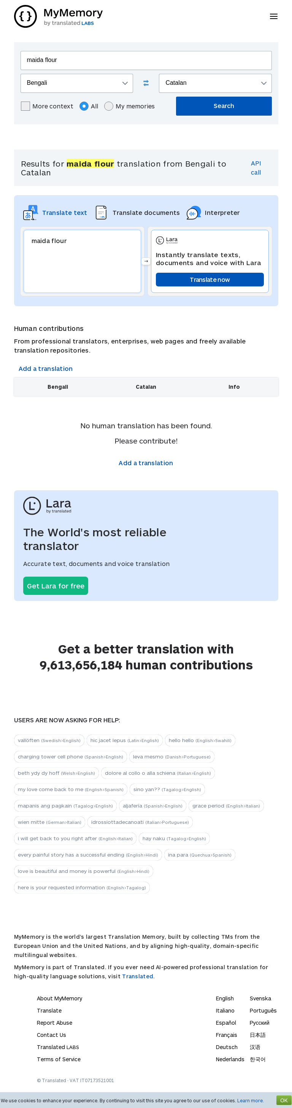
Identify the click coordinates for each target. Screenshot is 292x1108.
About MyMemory (59, 998)
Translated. (138, 976)
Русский (260, 1022)
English (225, 998)
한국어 (258, 1059)
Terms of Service (59, 1059)
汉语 (255, 1047)
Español (226, 1022)
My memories (129, 106)
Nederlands (230, 1059)
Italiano (225, 1010)
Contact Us (51, 1035)
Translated (58, 1047)
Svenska (260, 998)
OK (284, 1100)
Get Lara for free (55, 586)
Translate (49, 1010)
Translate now (210, 279)
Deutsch (227, 1047)
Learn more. (250, 1100)
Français (226, 1035)
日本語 (258, 1035)
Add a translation (46, 368)
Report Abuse (54, 1022)
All (88, 106)
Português (263, 1010)
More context (47, 106)
